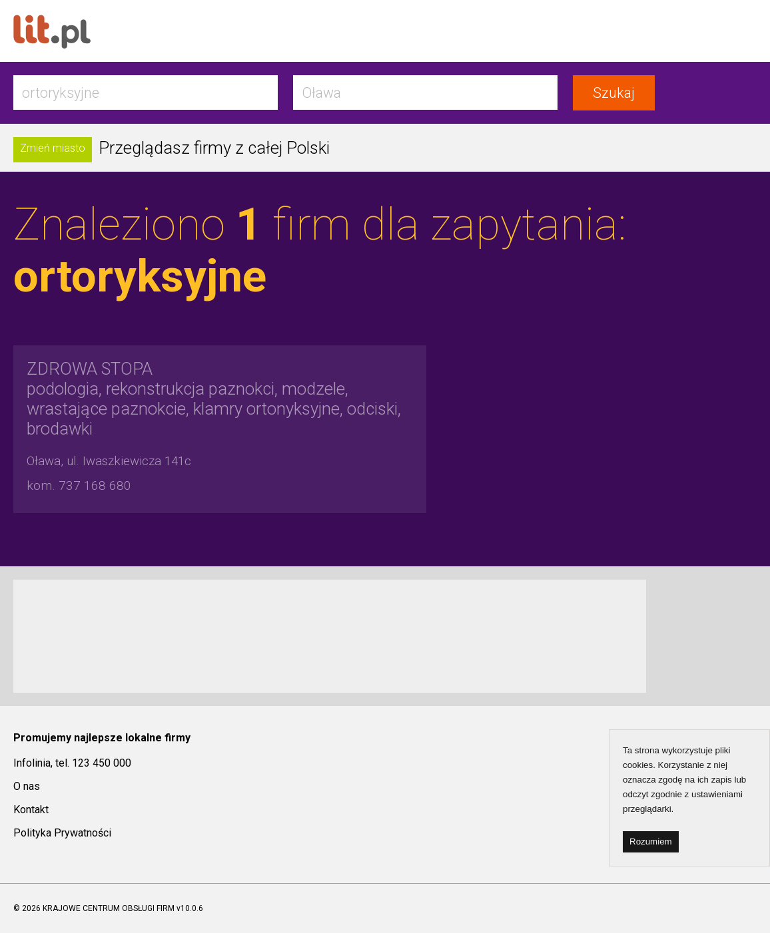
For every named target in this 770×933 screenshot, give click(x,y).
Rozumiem (650, 841)
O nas (26, 786)
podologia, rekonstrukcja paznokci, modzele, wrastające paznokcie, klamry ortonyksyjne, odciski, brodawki (214, 399)
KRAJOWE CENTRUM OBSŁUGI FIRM (109, 908)
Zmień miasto (52, 148)
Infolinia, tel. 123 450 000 (72, 763)
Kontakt (31, 809)
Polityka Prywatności (62, 833)
